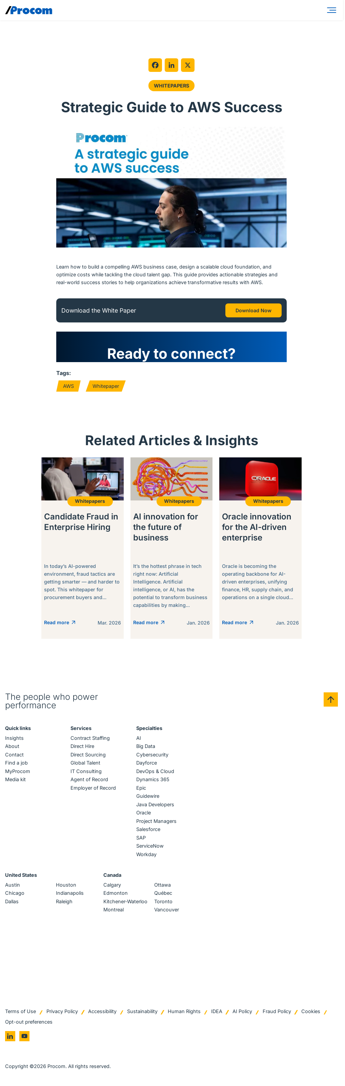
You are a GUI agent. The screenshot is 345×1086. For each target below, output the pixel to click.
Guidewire (147, 797)
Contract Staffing (90, 739)
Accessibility (102, 1012)
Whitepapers (171, 85)
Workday (146, 855)
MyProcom (17, 772)
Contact (14, 755)
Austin (12, 885)
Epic (141, 788)
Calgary (112, 885)
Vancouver (166, 910)
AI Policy (242, 1012)
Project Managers (156, 822)
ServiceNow (150, 847)
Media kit (15, 780)
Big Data (145, 747)
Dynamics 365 (152, 780)
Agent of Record (89, 780)
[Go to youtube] (24, 1037)
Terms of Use (20, 1012)
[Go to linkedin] (10, 1037)
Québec (163, 894)
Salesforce (148, 830)
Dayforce (146, 764)
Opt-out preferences (29, 1022)
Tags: (63, 373)
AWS (68, 386)
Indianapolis (70, 894)
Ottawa (162, 885)
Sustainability (142, 1012)
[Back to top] (331, 700)
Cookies (310, 1012)
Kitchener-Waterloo (125, 902)
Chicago (14, 894)
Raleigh (64, 902)
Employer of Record (93, 788)
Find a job (16, 764)
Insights (14, 739)
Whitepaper (106, 386)
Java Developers (155, 805)
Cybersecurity (152, 755)
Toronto (163, 902)
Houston (66, 885)
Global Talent (85, 764)
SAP (141, 838)
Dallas (12, 902)
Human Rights (184, 1012)
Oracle (143, 813)
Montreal (113, 910)
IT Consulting (86, 772)
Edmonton (115, 894)
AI (138, 739)
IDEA (216, 1012)
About (12, 747)
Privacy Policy (62, 1012)
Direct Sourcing (88, 755)
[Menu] (333, 10)
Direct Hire (82, 747)
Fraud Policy (277, 1012)
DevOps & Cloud (155, 772)
